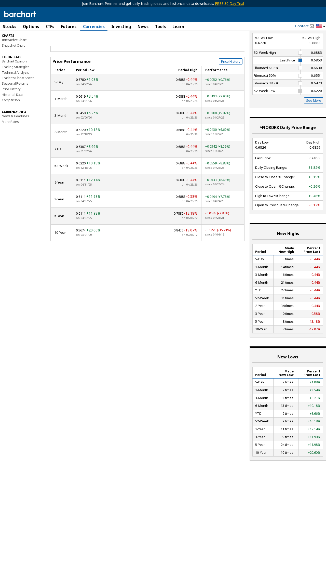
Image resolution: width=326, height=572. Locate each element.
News (143, 26)
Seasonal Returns (15, 105)
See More (313, 122)
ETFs (50, 26)
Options (31, 26)
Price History (11, 110)
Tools (160, 26)
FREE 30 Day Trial (229, 3)
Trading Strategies (15, 88)
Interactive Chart (14, 61)
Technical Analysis (15, 94)
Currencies (94, 26)
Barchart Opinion (14, 83)
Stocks (9, 26)
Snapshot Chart (13, 67)
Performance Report (19, 45)
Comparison (11, 122)
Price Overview (13, 40)
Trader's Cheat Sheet (18, 99)
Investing (121, 26)
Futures (68, 26)
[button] (321, 26)
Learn (178, 26)
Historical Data (12, 116)
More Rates (10, 143)
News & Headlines (15, 137)
